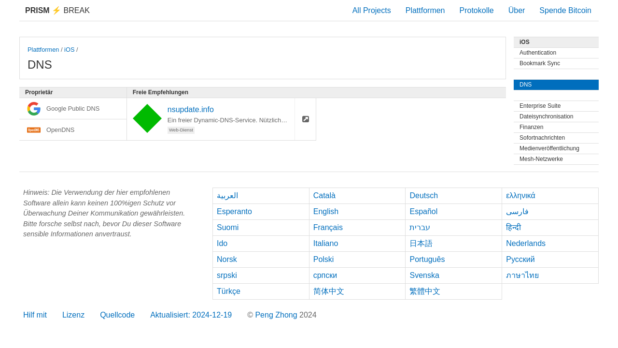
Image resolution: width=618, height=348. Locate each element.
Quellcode (117, 315)
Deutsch (423, 195)
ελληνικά (520, 195)
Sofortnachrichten (542, 137)
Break (57, 10)
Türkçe (228, 291)
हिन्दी (513, 227)
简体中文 (328, 291)
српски (325, 275)
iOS (69, 49)
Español (423, 211)
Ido (222, 243)
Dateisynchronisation (546, 116)
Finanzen (531, 127)
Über (516, 10)
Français (328, 227)
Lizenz (73, 315)
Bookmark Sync (540, 63)
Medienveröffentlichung (549, 148)
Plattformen (425, 10)
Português (427, 259)
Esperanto (234, 211)
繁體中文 (424, 291)
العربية (227, 195)
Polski (323, 259)
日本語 (421, 243)
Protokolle (477, 10)
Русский (520, 259)
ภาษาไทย (522, 275)
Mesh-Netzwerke (541, 159)
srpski (227, 275)
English (325, 211)
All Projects (371, 10)
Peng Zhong (277, 315)
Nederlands (526, 243)
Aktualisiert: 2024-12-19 (191, 315)
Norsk (227, 259)
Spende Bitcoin (565, 10)
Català (324, 195)
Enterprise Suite (540, 105)
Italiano (325, 243)
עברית (419, 227)
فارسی (517, 211)
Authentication (538, 52)
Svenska (424, 275)
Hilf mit (35, 315)
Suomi (228, 227)
